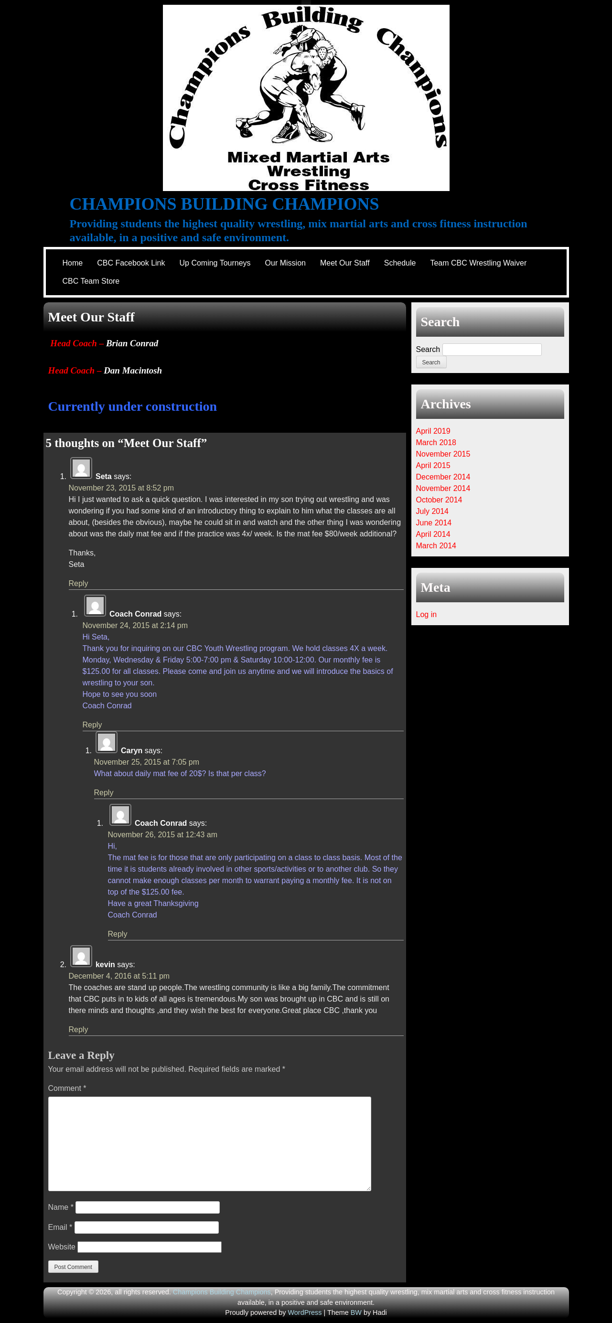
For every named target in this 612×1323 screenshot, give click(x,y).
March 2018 (436, 442)
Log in (426, 614)
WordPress (305, 1312)
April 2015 (433, 465)
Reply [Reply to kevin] (78, 1029)
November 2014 (443, 488)
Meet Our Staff (345, 263)
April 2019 (433, 431)
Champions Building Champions (224, 203)
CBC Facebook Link (131, 263)
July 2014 (432, 511)
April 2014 (433, 534)
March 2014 (436, 546)
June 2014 (434, 523)
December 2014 (443, 477)
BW (356, 1312)
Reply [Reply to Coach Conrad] (92, 725)
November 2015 (443, 454)
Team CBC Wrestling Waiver (478, 263)
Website (62, 1247)
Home (73, 263)
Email (60, 1227)
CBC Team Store (91, 281)
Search (428, 349)
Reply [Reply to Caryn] (104, 793)
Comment (67, 1088)
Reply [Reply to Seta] (78, 583)
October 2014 (439, 500)
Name (61, 1207)
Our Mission (285, 263)
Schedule (400, 263)
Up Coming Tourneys (214, 263)
